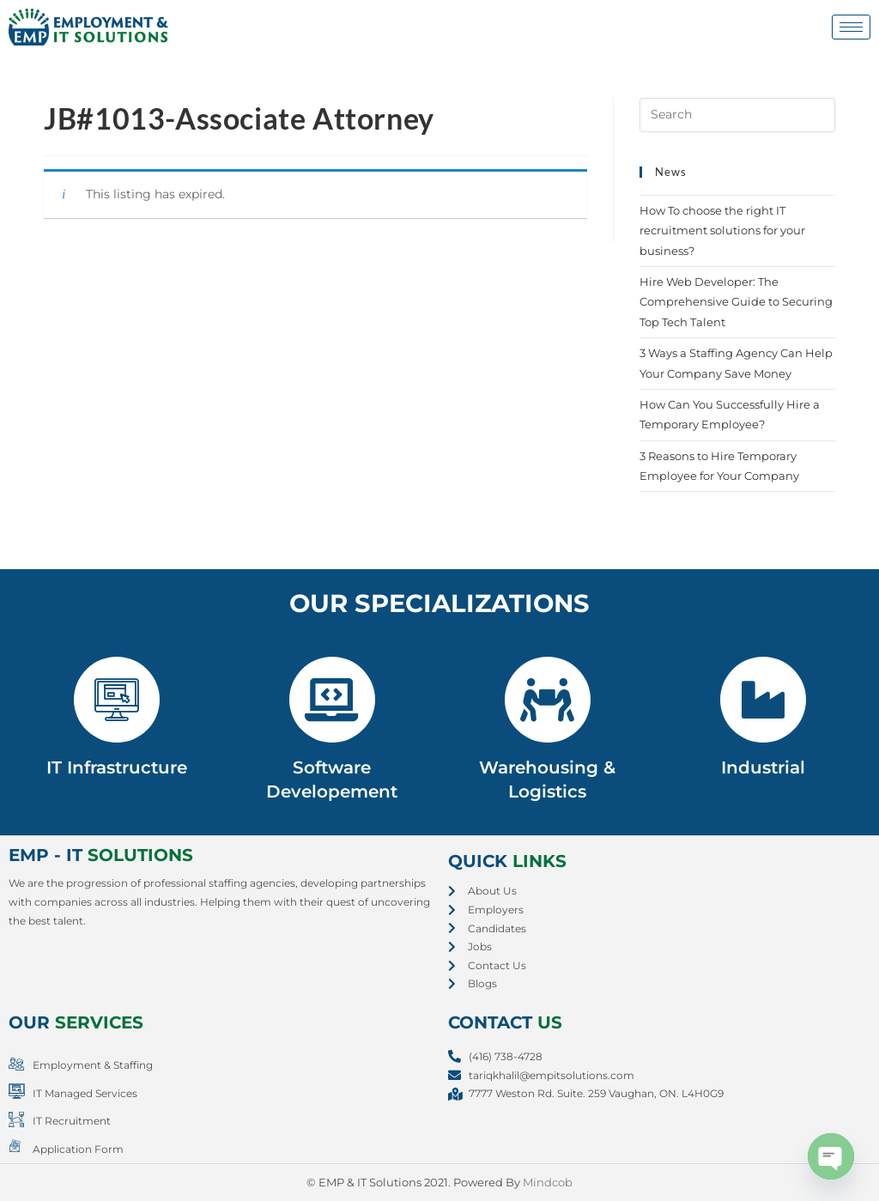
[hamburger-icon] (851, 27)
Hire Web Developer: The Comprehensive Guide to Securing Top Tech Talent (736, 302)
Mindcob (548, 1182)
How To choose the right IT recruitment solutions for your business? (722, 230)
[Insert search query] (737, 115)
